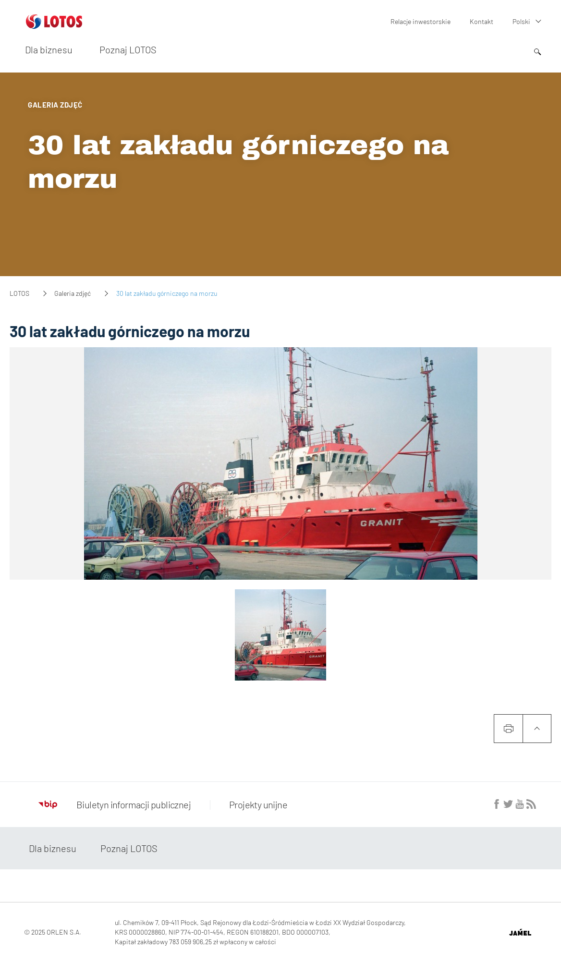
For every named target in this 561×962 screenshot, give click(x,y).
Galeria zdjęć (72, 293)
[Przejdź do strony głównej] (54, 25)
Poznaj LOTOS (128, 49)
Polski (521, 21)
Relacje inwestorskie (420, 21)
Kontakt (481, 21)
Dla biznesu (49, 49)
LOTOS (19, 293)
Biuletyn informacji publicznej (114, 804)
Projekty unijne (258, 804)
